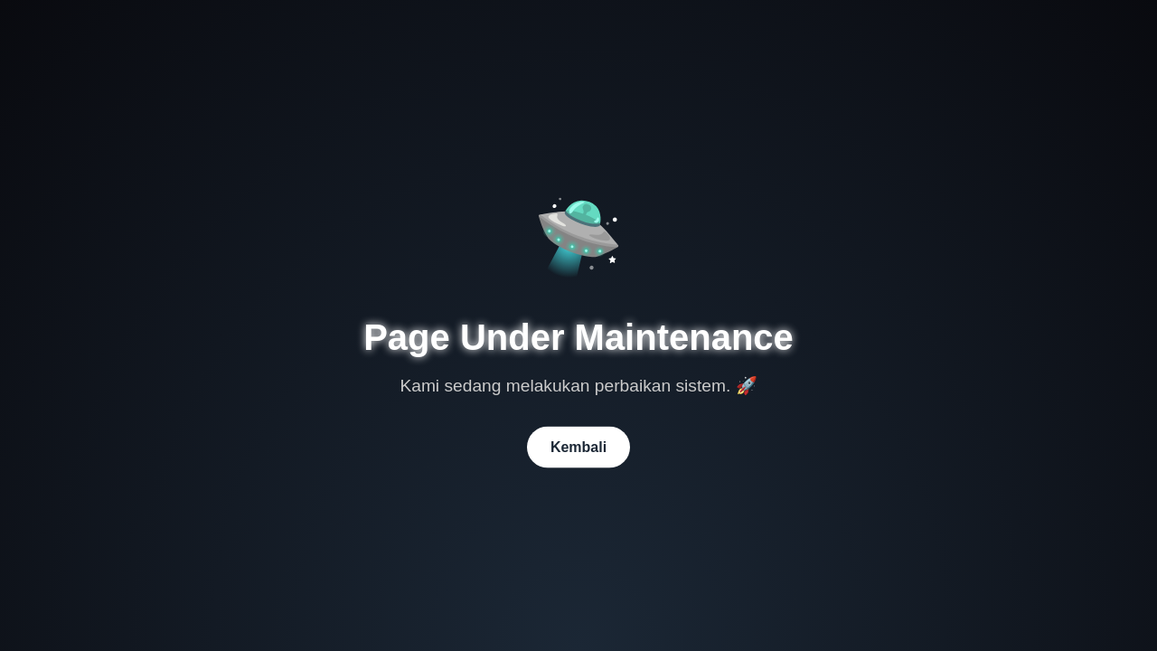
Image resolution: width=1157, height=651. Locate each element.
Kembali (578, 446)
